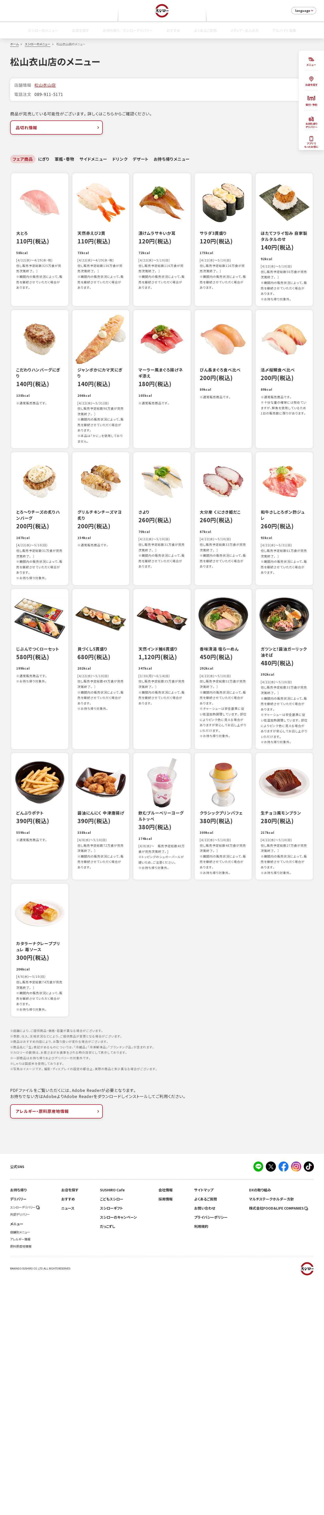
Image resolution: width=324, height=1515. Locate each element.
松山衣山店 (45, 85)
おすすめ (173, 30)
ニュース (67, 1443)
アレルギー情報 (20, 1475)
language (304, 10)
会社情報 (165, 1425)
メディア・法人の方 (244, 30)
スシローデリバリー (25, 1443)
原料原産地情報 (20, 1482)
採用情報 (165, 1434)
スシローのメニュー (43, 30)
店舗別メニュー (20, 1468)
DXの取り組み (260, 1425)
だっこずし (107, 1462)
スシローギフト (111, 1443)
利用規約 (201, 1462)
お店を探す (80, 30)
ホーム (14, 44)
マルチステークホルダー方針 (271, 1434)
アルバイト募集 (284, 30)
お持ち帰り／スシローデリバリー (128, 30)
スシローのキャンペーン (118, 1453)
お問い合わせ (204, 1443)
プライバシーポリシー (211, 1453)
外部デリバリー (20, 1450)
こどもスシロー (111, 1434)
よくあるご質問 (205, 30)
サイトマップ (203, 1425)
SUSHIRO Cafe (112, 1425)
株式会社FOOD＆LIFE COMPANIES (278, 1443)
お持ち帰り (18, 1425)
